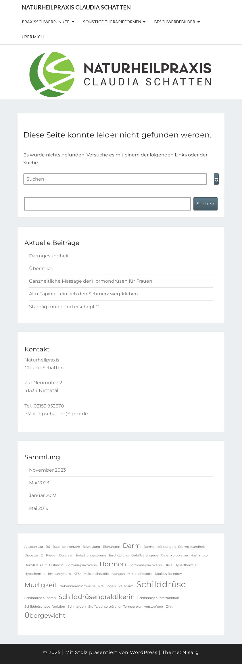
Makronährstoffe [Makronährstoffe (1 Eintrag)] (96, 574)
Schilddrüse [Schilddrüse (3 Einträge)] (161, 584)
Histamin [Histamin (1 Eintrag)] (56, 565)
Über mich (33, 36)
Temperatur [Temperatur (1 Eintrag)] (132, 606)
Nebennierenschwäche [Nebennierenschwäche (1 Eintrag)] (77, 586)
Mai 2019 (39, 508)
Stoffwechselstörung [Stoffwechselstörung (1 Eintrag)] (104, 606)
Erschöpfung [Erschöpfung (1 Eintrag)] (119, 555)
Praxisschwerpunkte (46, 21)
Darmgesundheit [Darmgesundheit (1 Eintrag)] (191, 547)
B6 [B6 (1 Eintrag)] (48, 547)
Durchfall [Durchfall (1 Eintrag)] (66, 555)
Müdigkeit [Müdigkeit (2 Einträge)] (40, 585)
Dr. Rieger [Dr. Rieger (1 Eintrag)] (49, 555)
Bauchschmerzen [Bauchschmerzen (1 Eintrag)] (66, 547)
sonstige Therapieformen (112, 21)
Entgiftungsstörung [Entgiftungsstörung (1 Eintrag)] (91, 555)
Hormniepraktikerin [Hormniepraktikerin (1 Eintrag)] (81, 565)
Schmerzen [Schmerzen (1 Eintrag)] (77, 606)
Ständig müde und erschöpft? (64, 306)
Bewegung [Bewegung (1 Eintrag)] (91, 547)
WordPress (144, 652)
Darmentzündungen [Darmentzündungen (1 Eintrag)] (159, 547)
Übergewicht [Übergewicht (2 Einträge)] (45, 615)
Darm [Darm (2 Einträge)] (132, 545)
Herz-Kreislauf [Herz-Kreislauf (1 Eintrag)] (35, 565)
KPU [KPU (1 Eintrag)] (77, 574)
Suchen (205, 203)
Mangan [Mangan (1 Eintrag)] (118, 574)
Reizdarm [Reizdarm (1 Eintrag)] (126, 586)
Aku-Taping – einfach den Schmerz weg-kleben (83, 293)
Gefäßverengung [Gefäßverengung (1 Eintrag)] (144, 555)
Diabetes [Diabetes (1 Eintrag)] (31, 555)
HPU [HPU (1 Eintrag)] (168, 565)
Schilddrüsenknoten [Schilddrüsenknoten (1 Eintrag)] (40, 598)
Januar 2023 (43, 495)
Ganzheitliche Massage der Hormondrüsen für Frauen (90, 281)
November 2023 (47, 470)
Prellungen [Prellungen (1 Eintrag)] (107, 586)
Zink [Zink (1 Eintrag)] (169, 606)
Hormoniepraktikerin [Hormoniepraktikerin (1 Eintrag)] (145, 565)
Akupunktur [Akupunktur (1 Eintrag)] (33, 547)
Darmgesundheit (49, 256)
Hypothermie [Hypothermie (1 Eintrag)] (34, 574)
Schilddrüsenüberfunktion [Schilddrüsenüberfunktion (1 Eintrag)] (44, 606)
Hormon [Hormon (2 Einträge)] (112, 564)
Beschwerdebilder (174, 21)
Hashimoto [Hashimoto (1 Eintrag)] (199, 555)
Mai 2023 (39, 482)
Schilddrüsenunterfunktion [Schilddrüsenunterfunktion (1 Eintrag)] (158, 598)
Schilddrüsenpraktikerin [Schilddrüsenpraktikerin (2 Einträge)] (96, 596)
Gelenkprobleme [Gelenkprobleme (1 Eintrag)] (174, 555)
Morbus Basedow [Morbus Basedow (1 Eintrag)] (168, 574)
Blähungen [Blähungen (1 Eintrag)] (111, 547)
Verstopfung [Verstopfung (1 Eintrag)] (153, 606)
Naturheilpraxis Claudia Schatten (76, 7)
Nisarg (191, 652)
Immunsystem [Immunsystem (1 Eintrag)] (59, 574)
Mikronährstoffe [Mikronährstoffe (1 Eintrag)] (139, 574)
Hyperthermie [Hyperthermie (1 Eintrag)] (185, 565)
